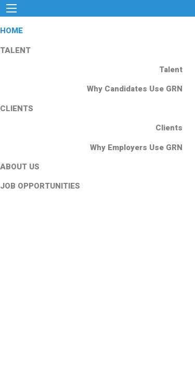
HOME (11, 30)
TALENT (15, 50)
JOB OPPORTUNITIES (40, 186)
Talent (171, 69)
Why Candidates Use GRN (135, 89)
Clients (169, 127)
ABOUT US (20, 166)
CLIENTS (16, 108)
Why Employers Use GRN (136, 147)
